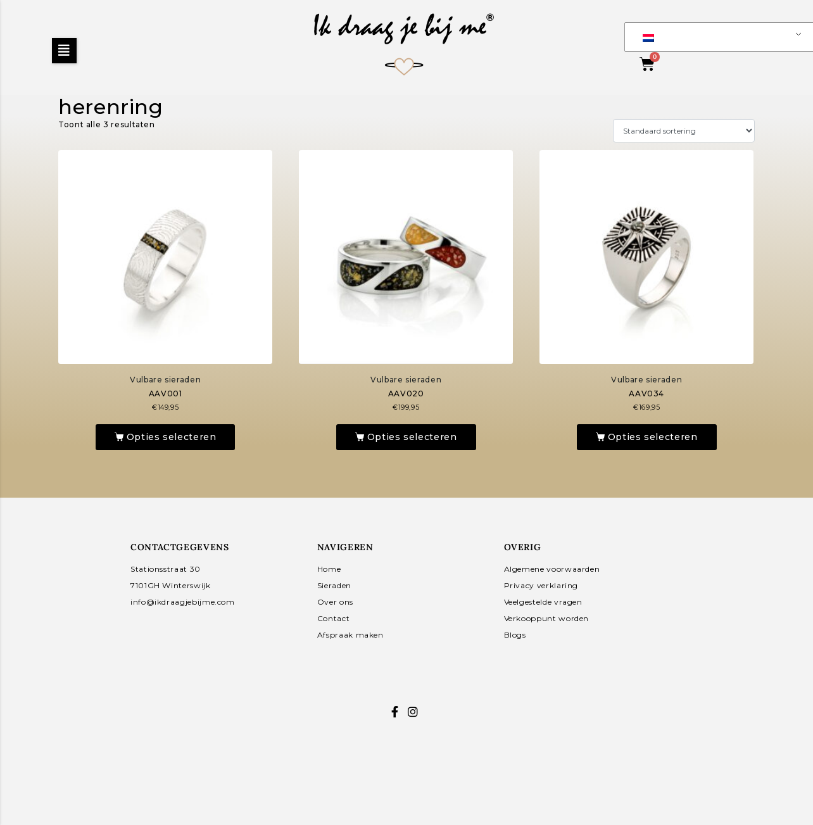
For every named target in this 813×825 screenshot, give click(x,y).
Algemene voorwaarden (552, 569)
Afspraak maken (350, 634)
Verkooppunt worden (546, 618)
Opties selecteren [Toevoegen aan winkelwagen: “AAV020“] (412, 437)
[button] (64, 50)
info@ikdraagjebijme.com (182, 602)
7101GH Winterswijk (170, 585)
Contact (333, 618)
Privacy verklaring (541, 585)
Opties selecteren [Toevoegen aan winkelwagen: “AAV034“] (653, 437)
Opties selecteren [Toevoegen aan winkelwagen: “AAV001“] (172, 437)
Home (329, 569)
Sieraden (334, 585)
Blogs (515, 634)
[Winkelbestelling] (684, 130)
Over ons (335, 602)
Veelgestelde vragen (543, 602)
